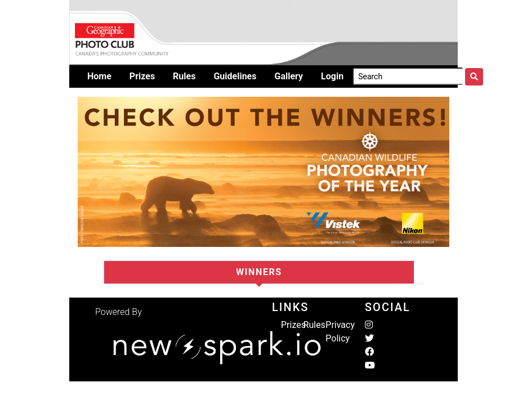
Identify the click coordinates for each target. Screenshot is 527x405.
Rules (314, 325)
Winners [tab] (259, 272)
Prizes (293, 325)
